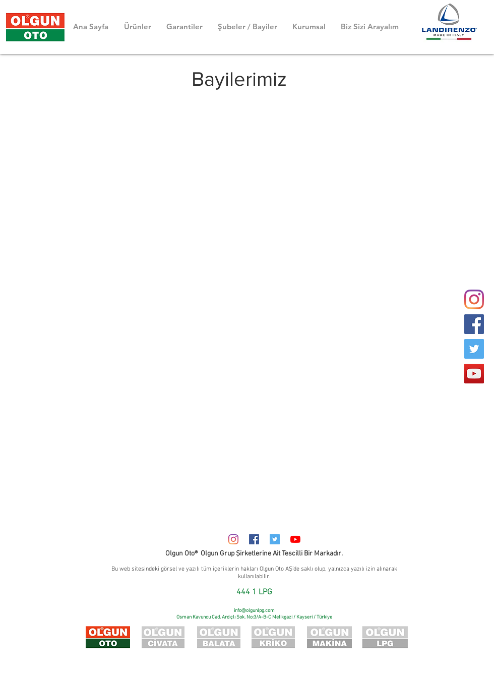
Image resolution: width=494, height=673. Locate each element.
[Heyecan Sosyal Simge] (275, 539)
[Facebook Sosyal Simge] (254, 539)
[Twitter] (474, 349)
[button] (247, 26)
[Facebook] (474, 324)
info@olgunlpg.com (254, 610)
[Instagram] (233, 539)
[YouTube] (474, 373)
